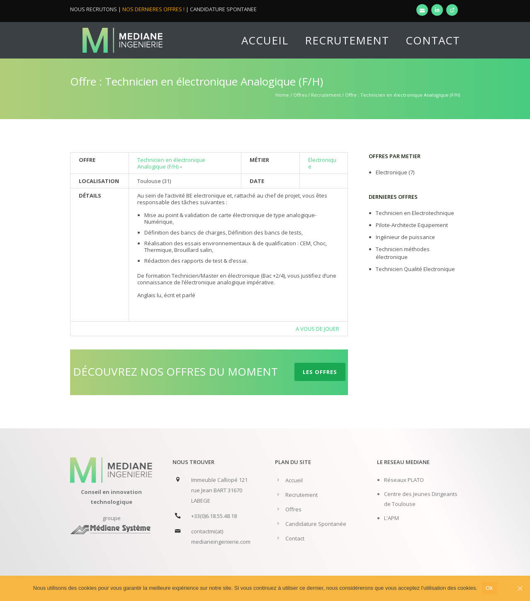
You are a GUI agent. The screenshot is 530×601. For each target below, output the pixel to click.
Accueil (264, 40)
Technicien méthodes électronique (403, 253)
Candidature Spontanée (315, 524)
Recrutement (347, 40)
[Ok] (519, 588)
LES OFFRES (320, 372)
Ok (489, 588)
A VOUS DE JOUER (317, 328)
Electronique (322, 163)
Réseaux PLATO (404, 480)
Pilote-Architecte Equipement (412, 225)
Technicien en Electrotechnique (415, 213)
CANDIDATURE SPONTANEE (223, 9)
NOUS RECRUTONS (93, 9)
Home (282, 95)
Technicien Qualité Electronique (415, 269)
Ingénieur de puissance (405, 237)
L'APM (391, 518)
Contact (433, 40)
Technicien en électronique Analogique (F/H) (171, 163)
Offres (300, 95)
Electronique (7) (395, 172)
